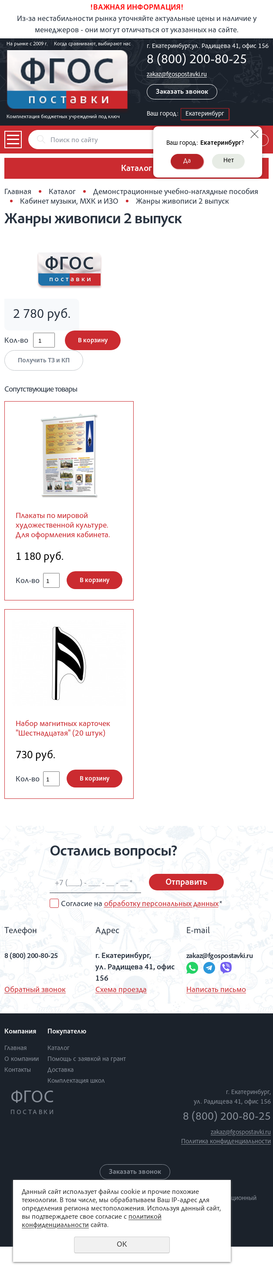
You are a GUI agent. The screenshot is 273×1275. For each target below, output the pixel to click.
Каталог (62, 192)
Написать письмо (216, 1019)
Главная (17, 192)
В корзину (93, 341)
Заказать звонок (182, 92)
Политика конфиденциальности (226, 1170)
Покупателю (66, 1060)
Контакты (17, 1098)
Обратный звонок (35, 1019)
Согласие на (141, 933)
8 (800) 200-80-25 (197, 60)
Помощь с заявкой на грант (86, 1087)
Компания (20, 1060)
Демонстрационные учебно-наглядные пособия (175, 192)
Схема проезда (121, 1019)
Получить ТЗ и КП (44, 361)
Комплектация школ (76, 1109)
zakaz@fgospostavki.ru (177, 75)
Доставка (60, 1098)
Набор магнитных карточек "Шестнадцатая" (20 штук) (66, 750)
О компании (21, 1087)
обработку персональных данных (161, 933)
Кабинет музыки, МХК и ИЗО (69, 202)
